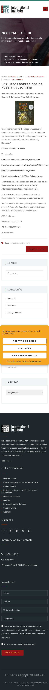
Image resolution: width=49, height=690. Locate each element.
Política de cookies (14, 361)
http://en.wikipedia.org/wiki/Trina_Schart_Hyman (22, 176)
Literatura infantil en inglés (20, 243)
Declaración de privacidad (31, 361)
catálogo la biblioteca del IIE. (31, 198)
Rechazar (24, 348)
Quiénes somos (9, 478)
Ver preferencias (24, 355)
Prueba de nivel (9, 486)
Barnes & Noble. (18, 148)
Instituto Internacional (36, 76)
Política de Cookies (21, 683)
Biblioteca (12, 305)
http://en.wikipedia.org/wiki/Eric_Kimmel (18, 171)
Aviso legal (8, 683)
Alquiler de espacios (11, 496)
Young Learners (14, 312)
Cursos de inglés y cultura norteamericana (20, 482)
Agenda (6, 500)
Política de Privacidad (27, 644)
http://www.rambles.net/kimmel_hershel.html (20, 160)
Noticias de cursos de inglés (14, 504)
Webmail (7, 512)
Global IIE (12, 298)
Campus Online (9, 508)
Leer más (6, 461)
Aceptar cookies (24, 341)
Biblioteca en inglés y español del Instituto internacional (19, 491)
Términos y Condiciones (25, 685)
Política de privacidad (39, 683)
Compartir (37, 249)
